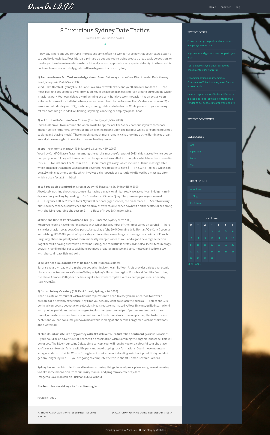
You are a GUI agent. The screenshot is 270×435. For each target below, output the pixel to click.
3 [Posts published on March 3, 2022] (212, 231)
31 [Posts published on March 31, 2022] (212, 258)
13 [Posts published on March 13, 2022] (232, 238)
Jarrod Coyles (115, 38)
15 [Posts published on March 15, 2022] (198, 244)
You (192, 165)
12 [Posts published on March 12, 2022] (225, 238)
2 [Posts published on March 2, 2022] (205, 231)
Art (192, 144)
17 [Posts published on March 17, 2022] (212, 244)
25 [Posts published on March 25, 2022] (219, 251)
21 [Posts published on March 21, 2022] (191, 251)
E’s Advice (225, 7)
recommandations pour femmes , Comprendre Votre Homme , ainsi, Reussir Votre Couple (211, 82)
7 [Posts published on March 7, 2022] (191, 238)
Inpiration (195, 151)
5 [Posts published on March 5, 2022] (225, 231)
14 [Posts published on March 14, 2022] (191, 244)
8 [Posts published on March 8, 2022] (198, 238)
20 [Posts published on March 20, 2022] (232, 244)
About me (195, 189)
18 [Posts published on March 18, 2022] (219, 244)
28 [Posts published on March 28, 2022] (191, 258)
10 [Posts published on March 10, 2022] (212, 238)
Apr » (198, 264)
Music (53, 397)
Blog (237, 7)
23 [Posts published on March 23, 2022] (205, 251)
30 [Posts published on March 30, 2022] (205, 258)
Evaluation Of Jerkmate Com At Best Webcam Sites (142, 412)
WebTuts (160, 430)
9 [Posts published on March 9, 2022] (205, 238)
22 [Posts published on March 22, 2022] (198, 251)
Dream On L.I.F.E (50, 7)
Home (212, 7)
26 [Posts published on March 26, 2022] (225, 251)
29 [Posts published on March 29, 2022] (198, 258)
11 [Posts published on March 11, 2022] (219, 238)
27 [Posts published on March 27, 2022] (232, 251)
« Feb (191, 264)
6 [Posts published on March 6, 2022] (232, 231)
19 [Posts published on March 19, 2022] (225, 244)
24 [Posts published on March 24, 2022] (212, 251)
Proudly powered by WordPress (121, 430)
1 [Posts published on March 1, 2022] (198, 231)
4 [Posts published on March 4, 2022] (219, 231)
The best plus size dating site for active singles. (68, 386)
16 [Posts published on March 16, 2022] (205, 244)
